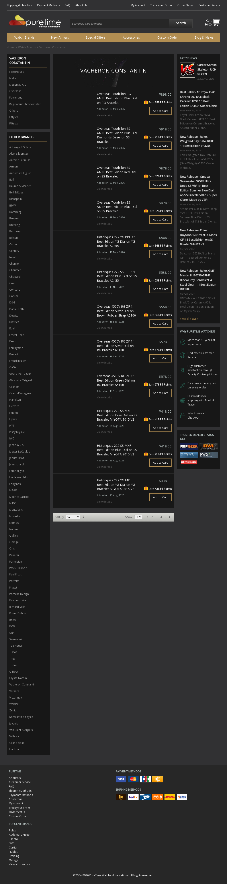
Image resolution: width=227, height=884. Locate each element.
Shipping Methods (20, 791)
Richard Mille (17, 607)
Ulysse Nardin (18, 678)
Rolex (12, 830)
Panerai (14, 555)
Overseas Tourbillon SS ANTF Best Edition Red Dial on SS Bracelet (116, 171)
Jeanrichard (16, 464)
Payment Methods (48, 5)
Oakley (13, 535)
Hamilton (15, 400)
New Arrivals (60, 37)
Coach (13, 283)
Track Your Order (161, 5)
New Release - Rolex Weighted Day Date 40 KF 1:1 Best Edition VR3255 (196, 141)
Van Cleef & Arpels (21, 730)
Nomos (14, 523)
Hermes (14, 406)
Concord (14, 289)
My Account (138, 5)
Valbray (14, 736)
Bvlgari (13, 238)
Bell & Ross (16, 192)
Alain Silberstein (19, 154)
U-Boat (13, 671)
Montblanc (16, 510)
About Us (81, 5)
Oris (12, 548)
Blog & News (203, 37)
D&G (12, 302)
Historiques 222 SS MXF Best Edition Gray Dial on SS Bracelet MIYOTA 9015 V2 (117, 415)
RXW (12, 626)
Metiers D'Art (17, 85)
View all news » (189, 319)
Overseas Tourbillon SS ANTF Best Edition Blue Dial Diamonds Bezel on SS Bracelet (117, 135)
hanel (12, 257)
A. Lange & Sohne (20, 147)
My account (16, 803)
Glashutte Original (20, 380)
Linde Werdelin (18, 477)
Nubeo (13, 529)
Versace (14, 691)
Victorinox (15, 697)
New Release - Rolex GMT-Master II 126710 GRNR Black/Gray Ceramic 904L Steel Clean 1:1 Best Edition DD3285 (198, 280)
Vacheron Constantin (22, 684)
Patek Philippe (18, 568)
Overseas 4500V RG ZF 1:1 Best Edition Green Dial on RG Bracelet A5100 (116, 380)
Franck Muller (17, 361)
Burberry (15, 231)
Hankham (15, 749)
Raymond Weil (18, 600)
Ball (11, 179)
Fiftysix (13, 123)
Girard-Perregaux (20, 374)
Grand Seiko (17, 743)
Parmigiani (16, 561)
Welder (13, 704)
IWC (11, 438)
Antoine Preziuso (20, 160)
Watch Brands (24, 37)
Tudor (13, 665)
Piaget (13, 587)
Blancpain (15, 199)
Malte (12, 78)
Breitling (14, 225)
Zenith (13, 710)
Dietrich (14, 322)
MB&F (13, 490)
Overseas (15, 91)
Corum (13, 296)
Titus (12, 659)
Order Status (185, 5)
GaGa (12, 367)
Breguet (14, 218)
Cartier (13, 244)
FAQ (67, 5)
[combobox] (131, 23)
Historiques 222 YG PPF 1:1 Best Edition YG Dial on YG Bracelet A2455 (116, 241)
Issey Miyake (17, 432)
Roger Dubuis (17, 613)
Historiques (16, 72)
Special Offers (96, 37)
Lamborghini (17, 471)
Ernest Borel (17, 335)
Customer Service (209, 5)
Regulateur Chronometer (25, 104)
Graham (14, 387)
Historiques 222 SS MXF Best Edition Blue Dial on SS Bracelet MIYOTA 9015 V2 (117, 449)
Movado (14, 516)
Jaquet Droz (16, 458)
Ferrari (13, 354)
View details (104, 115)
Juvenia (13, 723)
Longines (15, 484)
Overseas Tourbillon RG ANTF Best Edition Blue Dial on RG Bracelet (117, 98)
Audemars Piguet (20, 173)
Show (128, 517)
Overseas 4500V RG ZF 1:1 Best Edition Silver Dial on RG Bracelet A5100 (116, 345)
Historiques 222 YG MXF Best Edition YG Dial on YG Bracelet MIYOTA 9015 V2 (116, 484)
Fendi (12, 341)
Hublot (13, 413)
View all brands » (19, 864)
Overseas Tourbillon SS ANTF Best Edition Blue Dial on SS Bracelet (117, 206)
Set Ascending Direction (84, 517)
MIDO (12, 503)
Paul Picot (15, 574)
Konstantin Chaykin (21, 717)
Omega (14, 542)
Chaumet (15, 270)
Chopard (15, 277)
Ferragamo (16, 348)
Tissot (13, 652)
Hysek (13, 419)
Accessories (131, 37)
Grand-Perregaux (20, 393)
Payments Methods (21, 795)
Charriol (14, 264)
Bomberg (15, 212)
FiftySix (13, 117)
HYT (11, 425)
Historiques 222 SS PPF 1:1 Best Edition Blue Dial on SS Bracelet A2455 (117, 276)
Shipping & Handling (19, 5)
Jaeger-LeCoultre (19, 451)
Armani (13, 166)
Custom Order (167, 37)
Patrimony (15, 97)
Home (10, 47)
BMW (12, 205)
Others (13, 110)
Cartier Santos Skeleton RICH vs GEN (207, 69)
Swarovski (15, 639)
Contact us (15, 799)
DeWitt (13, 315)
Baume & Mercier (20, 186)
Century (14, 251)
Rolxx (12, 620)
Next (170, 517)
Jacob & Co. (16, 445)
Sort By (59, 517)
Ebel (12, 328)
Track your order (19, 808)
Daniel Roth (16, 309)
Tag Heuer (15, 646)
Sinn (11, 633)
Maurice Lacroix (19, 497)
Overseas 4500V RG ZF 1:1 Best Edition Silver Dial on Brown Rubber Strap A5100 (116, 310)
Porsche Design (19, 594)
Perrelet (14, 581)
